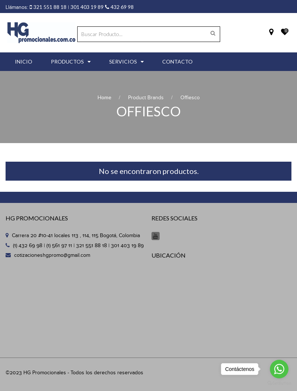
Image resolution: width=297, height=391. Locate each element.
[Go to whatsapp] (279, 369)
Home (104, 97)
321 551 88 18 (49, 7)
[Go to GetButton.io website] (279, 383)
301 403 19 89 (87, 7)
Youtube (155, 236)
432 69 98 (122, 7)
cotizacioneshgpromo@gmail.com (52, 255)
